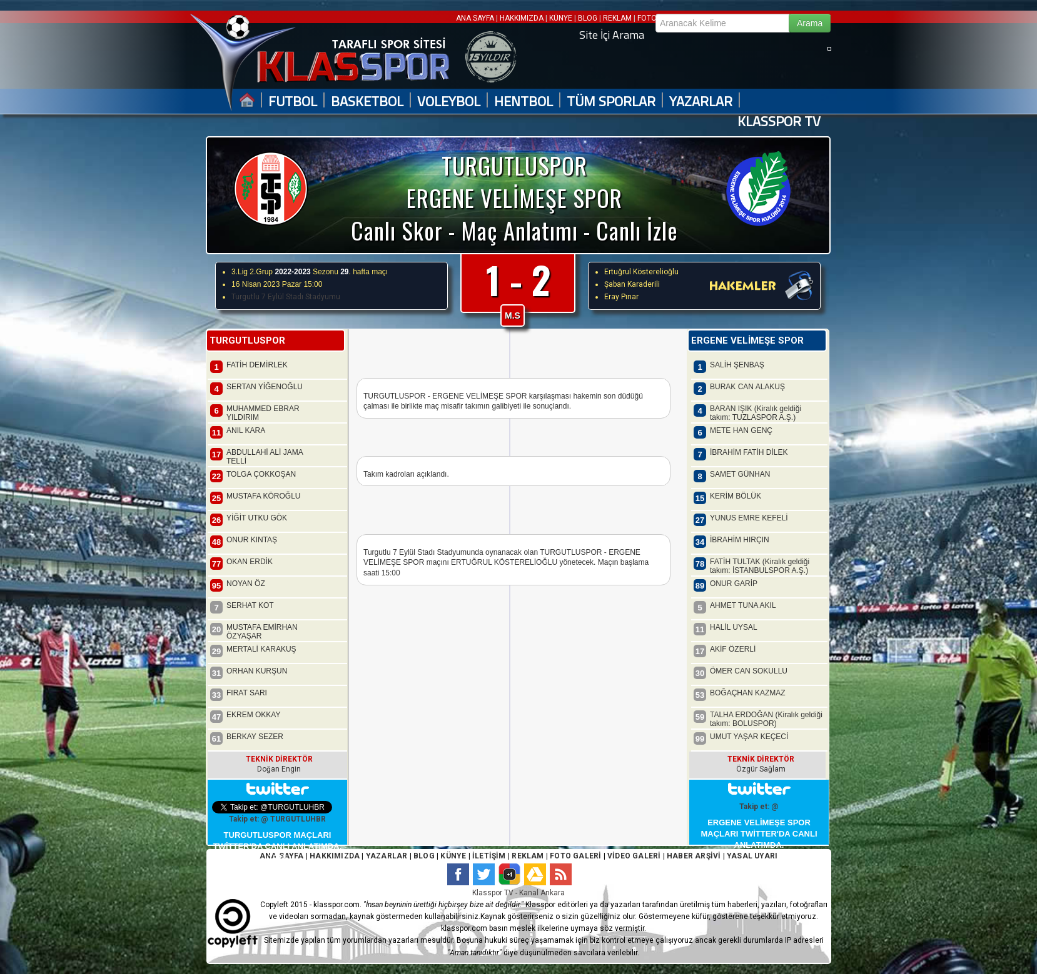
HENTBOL (523, 101)
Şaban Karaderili (632, 284)
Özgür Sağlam (761, 769)
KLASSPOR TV (779, 121)
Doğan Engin (279, 769)
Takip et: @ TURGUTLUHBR (277, 819)
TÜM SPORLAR (611, 101)
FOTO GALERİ (574, 856)
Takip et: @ (759, 806)
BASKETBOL (367, 101)
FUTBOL (292, 101)
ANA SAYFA (476, 18)
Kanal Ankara (542, 892)
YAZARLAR (700, 101)
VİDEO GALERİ (633, 856)
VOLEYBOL (448, 101)
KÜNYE (560, 18)
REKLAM (617, 18)
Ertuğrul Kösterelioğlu (641, 271)
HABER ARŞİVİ (694, 856)
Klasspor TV (492, 892)
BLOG (587, 18)
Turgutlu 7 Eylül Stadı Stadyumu (285, 296)
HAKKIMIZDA (522, 18)
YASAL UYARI (752, 856)
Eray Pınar (621, 296)
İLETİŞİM (489, 856)
